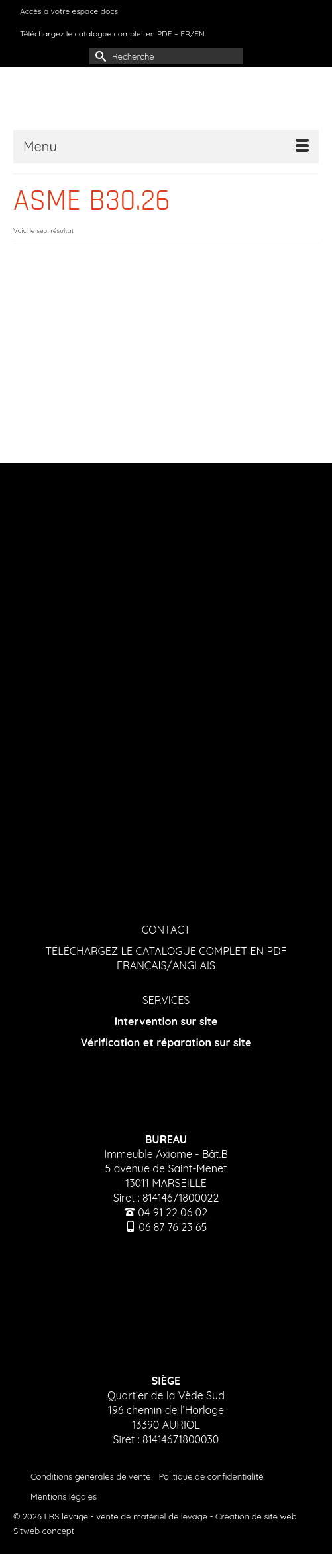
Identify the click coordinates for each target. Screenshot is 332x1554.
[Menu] (166, 146)
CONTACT (166, 929)
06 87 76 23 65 (172, 1227)
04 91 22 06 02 (172, 1212)
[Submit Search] (99, 56)
